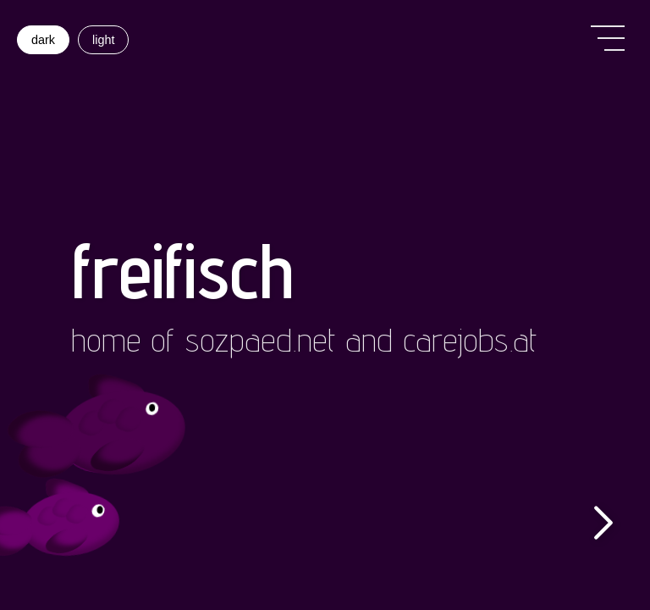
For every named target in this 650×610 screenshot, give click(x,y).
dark (43, 40)
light (103, 40)
